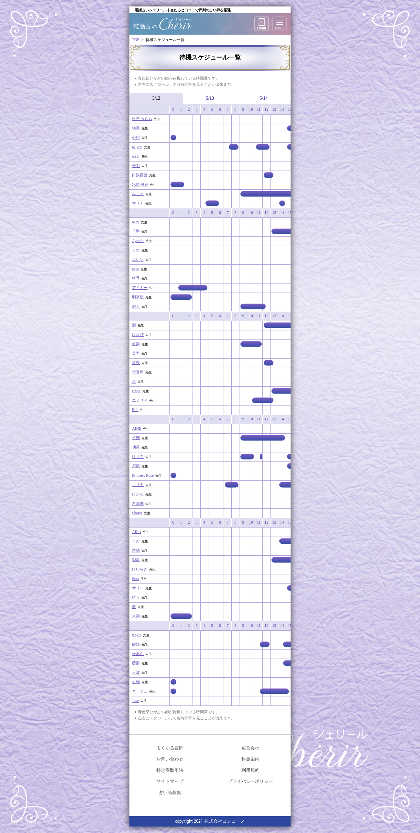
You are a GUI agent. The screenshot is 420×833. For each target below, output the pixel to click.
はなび (138, 334)
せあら (138, 653)
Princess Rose (143, 475)
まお (136, 541)
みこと (138, 194)
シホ (136, 250)
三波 (136, 672)
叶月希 (138, 456)
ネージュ (140, 691)
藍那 (136, 663)
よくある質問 (169, 748)
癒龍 (136, 466)
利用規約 (250, 770)
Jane (135, 700)
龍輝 (136, 644)
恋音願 (138, 372)
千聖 (136, 231)
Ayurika (138, 241)
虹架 (136, 344)
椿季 (136, 278)
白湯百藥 (140, 175)
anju (135, 269)
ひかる (138, 494)
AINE (136, 428)
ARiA (136, 531)
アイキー (140, 287)
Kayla (136, 635)
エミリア (140, 400)
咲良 (136, 128)
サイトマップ (169, 781)
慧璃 (136, 550)
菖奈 (136, 363)
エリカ (138, 485)
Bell (135, 409)
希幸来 (138, 503)
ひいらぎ (140, 569)
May (135, 222)
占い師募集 (170, 792)
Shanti (137, 513)
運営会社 (250, 748)
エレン (138, 259)
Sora (135, 578)
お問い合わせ (169, 759)
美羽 (136, 165)
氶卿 (136, 438)
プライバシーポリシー (250, 781)
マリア (138, 203)
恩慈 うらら (142, 119)
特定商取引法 (169, 770)
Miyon (137, 147)
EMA (136, 391)
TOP (135, 39)
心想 (136, 137)
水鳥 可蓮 (140, 184)
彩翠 (136, 560)
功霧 (136, 447)
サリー (138, 588)
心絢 (136, 682)
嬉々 (136, 597)
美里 (136, 353)
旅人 (136, 306)
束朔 (136, 616)
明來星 (138, 297)
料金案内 (250, 759)
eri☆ (136, 156)
